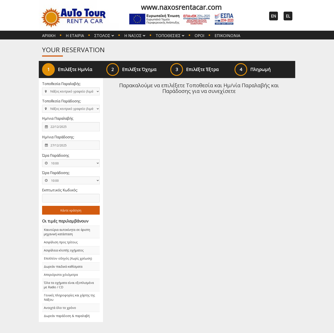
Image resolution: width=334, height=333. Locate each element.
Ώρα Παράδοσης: (56, 172)
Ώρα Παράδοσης (55, 155)
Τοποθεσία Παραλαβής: (61, 83)
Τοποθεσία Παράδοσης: (61, 101)
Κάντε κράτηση (70, 210)
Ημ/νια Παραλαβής (57, 118)
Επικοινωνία (227, 35)
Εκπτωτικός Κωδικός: (60, 190)
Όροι (199, 35)
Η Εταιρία (75, 35)
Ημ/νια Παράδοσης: (58, 137)
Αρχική (48, 35)
